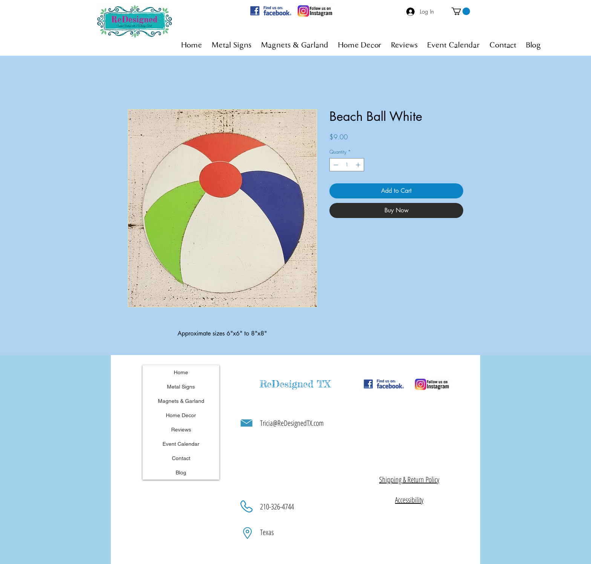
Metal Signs (181, 387)
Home (181, 372)
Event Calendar (180, 444)
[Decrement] (335, 165)
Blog (181, 472)
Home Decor (181, 415)
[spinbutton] (347, 165)
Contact (181, 458)
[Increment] (358, 165)
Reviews (181, 430)
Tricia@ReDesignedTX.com (292, 423)
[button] (461, 11)
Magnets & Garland (181, 401)
